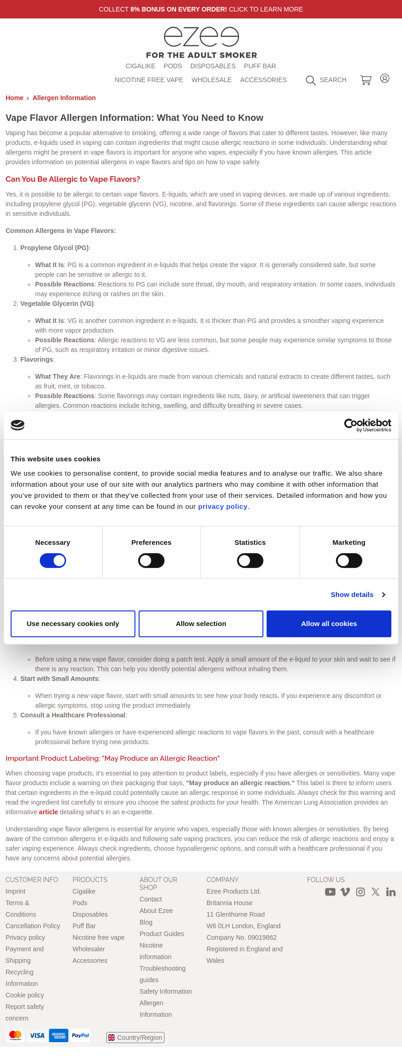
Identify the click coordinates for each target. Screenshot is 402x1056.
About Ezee (156, 910)
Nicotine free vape (149, 80)
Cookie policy (25, 995)
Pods (173, 66)
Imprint (15, 891)
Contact (151, 899)
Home (15, 97)
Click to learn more (266, 9)
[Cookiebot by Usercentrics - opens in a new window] (351, 425)
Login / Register (385, 77)
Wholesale (212, 80)
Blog (146, 922)
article (48, 812)
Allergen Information (64, 97)
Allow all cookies (329, 623)
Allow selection (201, 623)
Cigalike (141, 66)
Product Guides (162, 933)
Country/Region (139, 1037)
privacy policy (223, 506)
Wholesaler (89, 949)
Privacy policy (25, 937)
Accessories (263, 80)
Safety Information (166, 991)
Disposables (213, 66)
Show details (352, 594)
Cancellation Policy (33, 926)
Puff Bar (260, 66)
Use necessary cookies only (73, 623)
